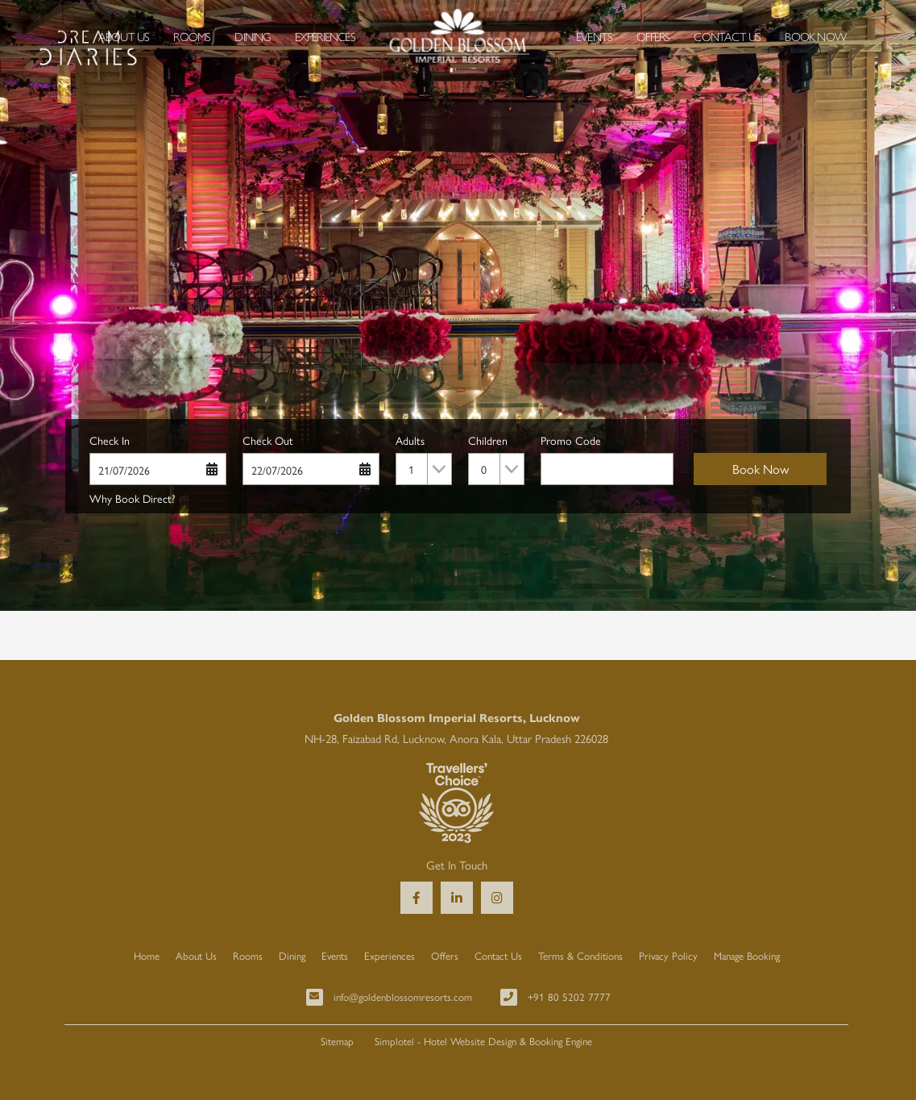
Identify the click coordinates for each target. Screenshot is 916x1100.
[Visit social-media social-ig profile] (497, 898)
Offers (652, 35)
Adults (410, 440)
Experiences (325, 35)
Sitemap (337, 1040)
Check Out (267, 440)
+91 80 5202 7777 (569, 996)
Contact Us (727, 35)
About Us (124, 35)
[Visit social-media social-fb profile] (416, 898)
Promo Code (571, 440)
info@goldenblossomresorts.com (403, 996)
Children (488, 440)
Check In (109, 440)
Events (594, 35)
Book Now (815, 35)
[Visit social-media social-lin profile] (457, 898)
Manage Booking (747, 955)
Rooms (191, 35)
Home (147, 955)
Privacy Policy (668, 955)
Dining (252, 35)
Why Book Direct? (132, 498)
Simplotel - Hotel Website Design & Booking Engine (483, 1040)
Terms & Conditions (580, 955)
